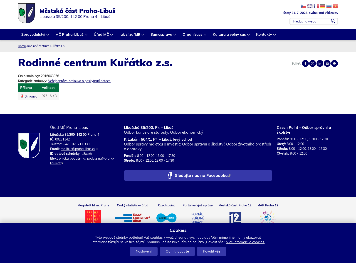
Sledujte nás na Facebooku (202, 176)
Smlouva (31, 96)
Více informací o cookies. (245, 242)
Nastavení (144, 251)
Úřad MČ (101, 36)
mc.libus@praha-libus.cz (79, 149)
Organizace (192, 36)
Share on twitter (312, 63)
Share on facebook (305, 63)
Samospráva (161, 36)
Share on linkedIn (319, 63)
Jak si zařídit (130, 36)
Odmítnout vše (177, 251)
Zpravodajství (33, 36)
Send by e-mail (327, 63)
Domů (22, 46)
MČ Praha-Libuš (69, 36)
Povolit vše (211, 251)
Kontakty (264, 36)
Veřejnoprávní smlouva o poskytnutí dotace (79, 81)
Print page (334, 63)
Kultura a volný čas (229, 36)
